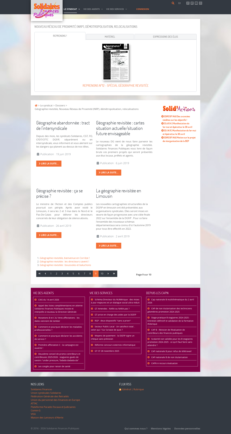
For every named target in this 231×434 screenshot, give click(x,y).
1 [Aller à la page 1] (51, 273)
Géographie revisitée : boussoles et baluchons (65, 265)
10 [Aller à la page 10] (102, 273)
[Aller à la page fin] (114, 273)
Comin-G (36, 410)
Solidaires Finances (41, 389)
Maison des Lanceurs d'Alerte (47, 417)
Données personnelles (186, 428)
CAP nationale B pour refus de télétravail (171, 351)
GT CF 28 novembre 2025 (106, 351)
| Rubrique (137, 389)
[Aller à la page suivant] (108, 273)
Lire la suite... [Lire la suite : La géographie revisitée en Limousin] (109, 245)
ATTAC (34, 403)
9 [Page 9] (95, 273)
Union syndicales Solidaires (46, 393)
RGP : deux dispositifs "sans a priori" (112, 321)
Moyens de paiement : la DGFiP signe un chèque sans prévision (113, 337)
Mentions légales (160, 428)
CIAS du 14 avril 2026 (48, 300)
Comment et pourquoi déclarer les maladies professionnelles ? (58, 328)
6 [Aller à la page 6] (79, 273)
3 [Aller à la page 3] (62, 273)
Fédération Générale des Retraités (50, 396)
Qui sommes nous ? (135, 428)
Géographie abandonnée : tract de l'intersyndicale (63, 125)
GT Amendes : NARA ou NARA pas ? (111, 309)
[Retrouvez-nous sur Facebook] (187, 3)
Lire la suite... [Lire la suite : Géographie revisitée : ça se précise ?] (49, 235)
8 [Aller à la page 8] (90, 273)
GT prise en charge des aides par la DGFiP (115, 315)
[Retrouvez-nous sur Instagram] (200, 3)
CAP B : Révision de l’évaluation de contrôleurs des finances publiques (166, 331)
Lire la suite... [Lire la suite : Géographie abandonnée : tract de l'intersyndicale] (49, 163)
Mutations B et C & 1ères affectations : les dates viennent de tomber (57, 319)
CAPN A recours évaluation (164, 363)
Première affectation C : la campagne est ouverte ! (56, 347)
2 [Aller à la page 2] (56, 273)
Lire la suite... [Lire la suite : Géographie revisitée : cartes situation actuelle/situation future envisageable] (109, 172)
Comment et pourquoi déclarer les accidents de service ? (58, 337)
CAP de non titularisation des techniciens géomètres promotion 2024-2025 (169, 310)
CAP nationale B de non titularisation (169, 357)
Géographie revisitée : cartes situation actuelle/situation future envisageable (120, 128)
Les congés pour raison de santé (54, 366)
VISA (33, 414)
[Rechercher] (173, 3)
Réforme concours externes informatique (114, 345)
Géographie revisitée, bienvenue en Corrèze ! (65, 258)
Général (126, 389)
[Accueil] (47, 10)
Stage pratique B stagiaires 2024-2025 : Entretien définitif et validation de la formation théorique (170, 320)
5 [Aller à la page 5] (73, 273)
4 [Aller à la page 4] (67, 273)
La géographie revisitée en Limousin (118, 193)
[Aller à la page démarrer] (39, 273)
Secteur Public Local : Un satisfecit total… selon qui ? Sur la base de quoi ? (113, 328)
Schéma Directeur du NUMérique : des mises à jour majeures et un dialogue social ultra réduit (115, 301)
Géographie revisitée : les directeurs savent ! (64, 261)
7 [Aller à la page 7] (84, 273)
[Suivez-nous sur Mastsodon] (192, 3)
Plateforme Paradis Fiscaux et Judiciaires (53, 407)
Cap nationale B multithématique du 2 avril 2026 (170, 301)
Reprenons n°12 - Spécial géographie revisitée (115, 85)
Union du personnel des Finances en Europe (55, 400)
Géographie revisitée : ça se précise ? (59, 193)
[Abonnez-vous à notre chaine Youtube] (196, 3)
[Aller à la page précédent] (45, 273)
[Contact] (180, 3)
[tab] (59, 36)
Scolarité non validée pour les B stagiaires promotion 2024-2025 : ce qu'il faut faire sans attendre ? (170, 342)
